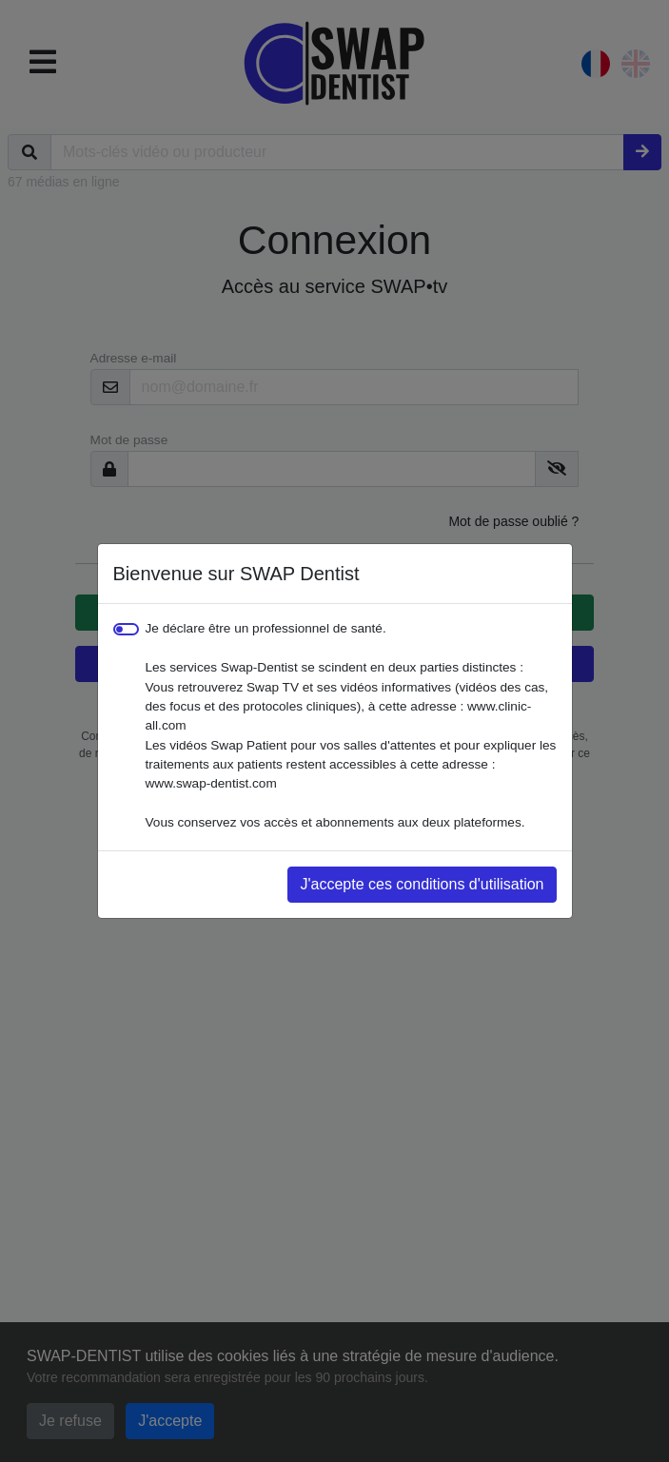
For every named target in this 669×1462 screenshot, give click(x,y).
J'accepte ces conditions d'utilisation (421, 884)
